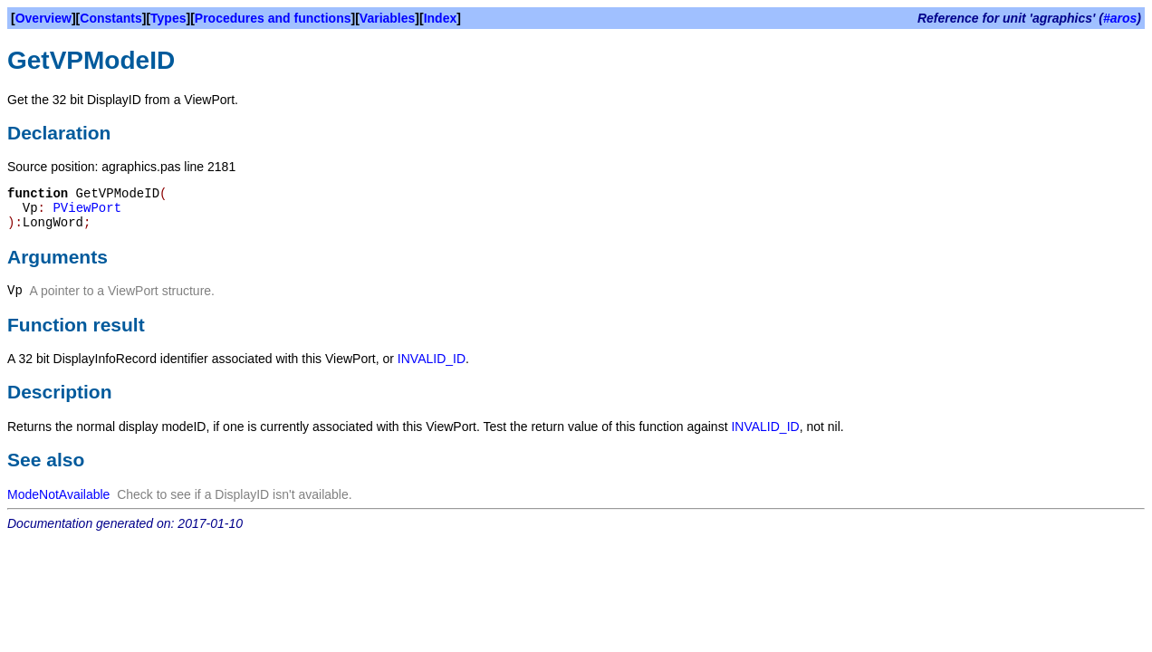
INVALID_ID (432, 358)
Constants (110, 18)
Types (168, 18)
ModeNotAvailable (58, 494)
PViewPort (87, 208)
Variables (388, 18)
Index (440, 18)
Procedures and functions (273, 18)
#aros (1120, 18)
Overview (43, 18)
